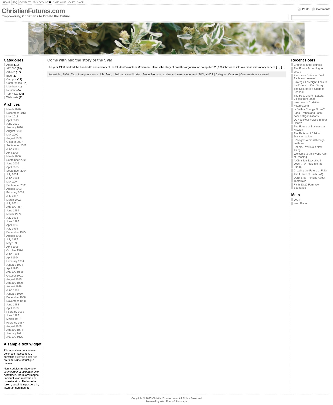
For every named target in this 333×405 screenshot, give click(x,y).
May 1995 (12, 243)
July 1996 (12, 228)
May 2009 (12, 134)
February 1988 (15, 311)
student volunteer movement (179, 74)
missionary (119, 74)
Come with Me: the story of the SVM (79, 60)
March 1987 (13, 319)
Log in (297, 199)
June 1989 (12, 290)
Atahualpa (181, 401)
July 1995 (12, 239)
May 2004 (12, 181)
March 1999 (13, 214)
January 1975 (14, 337)
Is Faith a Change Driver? (309, 109)
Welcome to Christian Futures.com (306, 104)
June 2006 (12, 149)
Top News (12, 93)
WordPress (300, 203)
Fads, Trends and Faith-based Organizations (308, 114)
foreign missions (88, 74)
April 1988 (12, 308)
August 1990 (14, 279)
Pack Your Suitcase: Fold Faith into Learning (309, 77)
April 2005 (12, 167)
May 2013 (12, 116)
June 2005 (12, 163)
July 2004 (12, 174)
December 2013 (16, 112)
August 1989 (14, 286)
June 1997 (12, 221)
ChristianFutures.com (33, 11)
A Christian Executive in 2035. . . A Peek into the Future (308, 163)
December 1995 (16, 232)
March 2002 (13, 199)
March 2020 (13, 109)
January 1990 (14, 282)
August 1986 (14, 326)
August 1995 (14, 235)
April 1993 (12, 268)
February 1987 (15, 322)
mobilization (134, 74)
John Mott (105, 74)
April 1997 (12, 225)
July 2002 (12, 196)
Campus (11, 79)
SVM (201, 74)
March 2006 (13, 156)
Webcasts (12, 97)
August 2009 (14, 131)
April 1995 (12, 246)
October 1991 (14, 275)
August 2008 (14, 138)
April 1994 (12, 257)
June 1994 (12, 253)
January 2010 (14, 127)
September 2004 (16, 170)
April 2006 (12, 152)
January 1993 (14, 272)
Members (12, 86)
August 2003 (14, 188)
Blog (9, 75)
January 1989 (14, 293)
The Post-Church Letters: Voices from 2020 (309, 97)
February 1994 (15, 261)
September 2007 (16, 145)
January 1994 (14, 264)
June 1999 (12, 210)
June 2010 (12, 123)
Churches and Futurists (308, 64)
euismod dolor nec (26, 356)
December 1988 (16, 297)
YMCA (209, 74)
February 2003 (15, 192)
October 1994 (14, 250)
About (9, 64)
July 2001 (12, 203)
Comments (323, 9)
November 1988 (16, 300)
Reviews (11, 90)
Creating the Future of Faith (310, 170)
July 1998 (12, 217)
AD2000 (11, 68)
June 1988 (12, 304)
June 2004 (12, 178)
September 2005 (16, 159)
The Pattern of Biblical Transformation (307, 135)
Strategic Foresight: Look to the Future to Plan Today (310, 83)
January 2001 (14, 206)
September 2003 (16, 185)
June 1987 (12, 315)
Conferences (14, 82)
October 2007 (14, 141)
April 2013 (12, 120)
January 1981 (14, 333)
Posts (305, 9)
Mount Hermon (152, 74)
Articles (10, 72)
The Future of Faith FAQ (308, 174)
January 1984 (14, 329)
